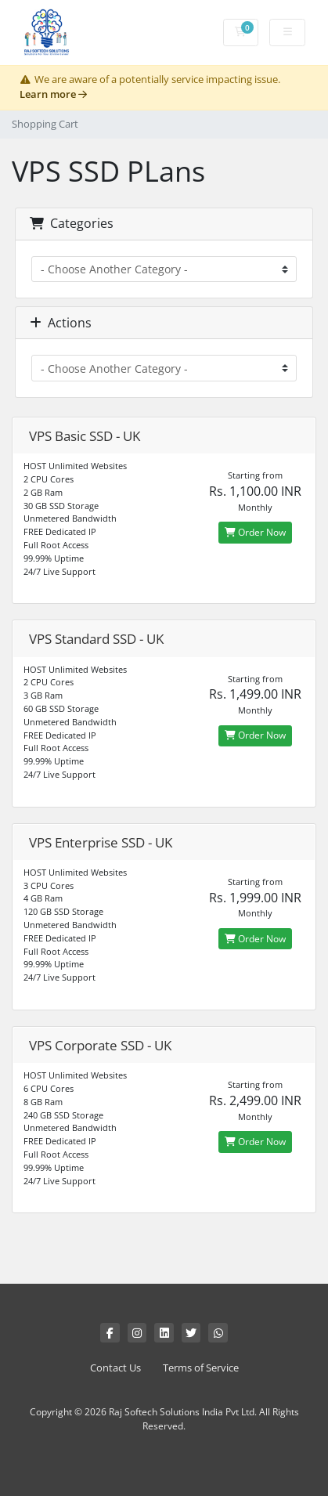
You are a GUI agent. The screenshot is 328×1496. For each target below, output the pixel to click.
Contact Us (115, 1368)
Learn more (53, 94)
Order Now (255, 532)
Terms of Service (201, 1368)
